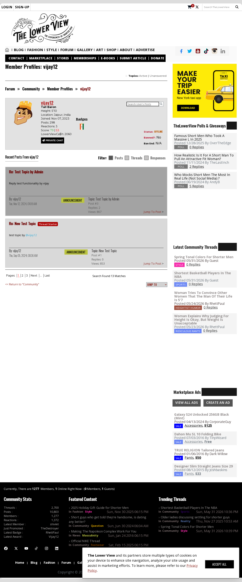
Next (34, 275)
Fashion (35, 49)
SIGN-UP (22, 7)
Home (7, 50)
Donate (157, 58)
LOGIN (6, 7)
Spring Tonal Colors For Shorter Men (203, 257)
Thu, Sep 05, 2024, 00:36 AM (23, 255)
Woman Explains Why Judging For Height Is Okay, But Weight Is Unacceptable (201, 319)
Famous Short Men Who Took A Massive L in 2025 (199, 137)
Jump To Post (154, 212)
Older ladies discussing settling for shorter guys (195, 517)
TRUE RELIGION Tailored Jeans (199, 450)
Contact (16, 58)
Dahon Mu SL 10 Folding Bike (197, 434)
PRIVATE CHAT (54, 140)
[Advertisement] (160, 28)
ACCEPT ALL (219, 564)
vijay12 (17, 198)
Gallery (85, 49)
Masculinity (90, 535)
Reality (185, 521)
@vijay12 (31, 235)
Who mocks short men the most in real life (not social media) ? (202, 176)
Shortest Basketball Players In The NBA (202, 275)
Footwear (97, 545)
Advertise (145, 49)
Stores (63, 58)
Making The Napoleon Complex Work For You (103, 531)
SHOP (111, 49)
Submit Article (133, 58)
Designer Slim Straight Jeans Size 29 (203, 466)
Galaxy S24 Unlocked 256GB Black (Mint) (201, 416)
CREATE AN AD (218, 402)
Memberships (85, 58)
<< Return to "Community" (22, 284)
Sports (185, 512)
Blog (19, 49)
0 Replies (193, 264)
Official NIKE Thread (85, 541)
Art (99, 49)
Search (237, 7)
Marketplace (40, 58)
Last (47, 275)
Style (51, 49)
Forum (66, 49)
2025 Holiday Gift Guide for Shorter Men (99, 508)
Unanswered (158, 75)
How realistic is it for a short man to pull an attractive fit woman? (204, 157)
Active (143, 75)
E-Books (108, 58)
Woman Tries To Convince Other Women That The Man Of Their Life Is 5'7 (203, 296)
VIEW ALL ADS (186, 402)
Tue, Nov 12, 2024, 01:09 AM (23, 203)
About (126, 49)
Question (97, 526)
